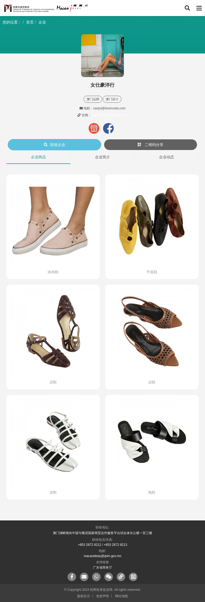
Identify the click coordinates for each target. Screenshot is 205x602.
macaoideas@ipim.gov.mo (102, 556)
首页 (30, 22)
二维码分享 (150, 145)
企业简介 (102, 157)
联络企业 (54, 145)
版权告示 (83, 596)
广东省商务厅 (102, 567)
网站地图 (121, 596)
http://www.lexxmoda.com (109, 115)
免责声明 (102, 596)
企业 (42, 22)
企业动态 (166, 157)
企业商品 (38, 157)
